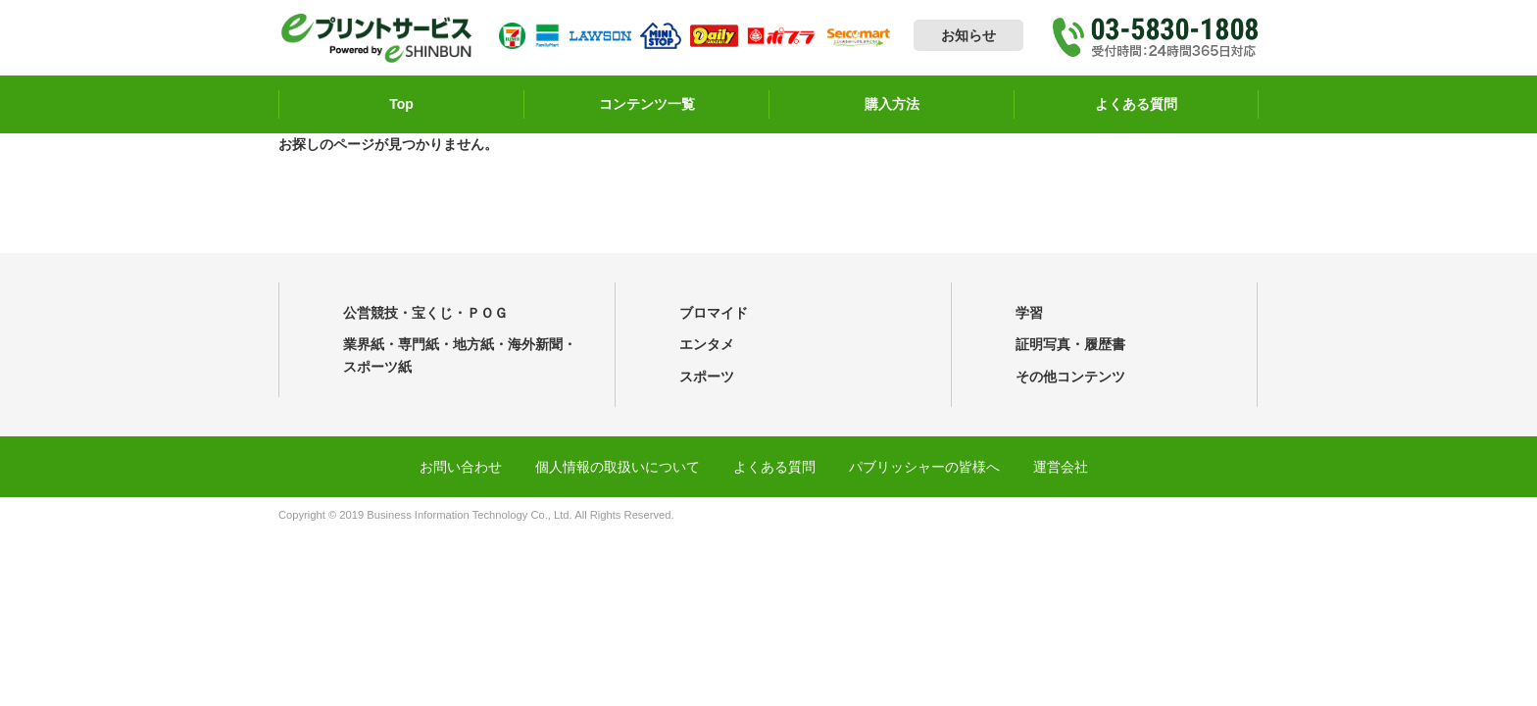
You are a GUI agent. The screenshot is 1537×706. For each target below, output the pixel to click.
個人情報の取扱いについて (617, 467)
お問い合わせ (461, 467)
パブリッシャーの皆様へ (924, 467)
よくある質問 (774, 467)
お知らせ (968, 35)
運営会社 (1060, 467)
